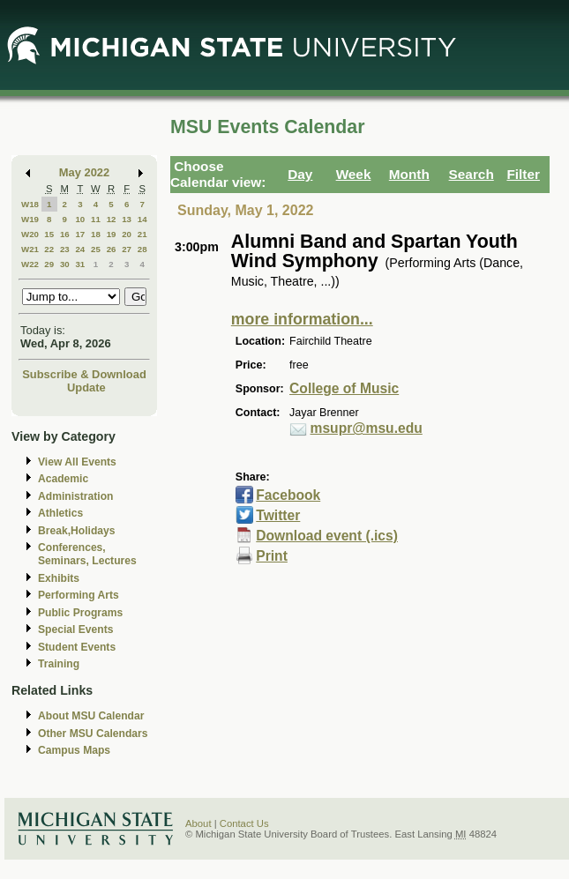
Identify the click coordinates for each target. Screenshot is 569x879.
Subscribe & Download (84, 374)
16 (65, 234)
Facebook (288, 495)
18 (96, 234)
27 (126, 249)
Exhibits (58, 578)
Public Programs (80, 613)
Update (86, 387)
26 (111, 249)
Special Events (75, 629)
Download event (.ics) (327, 535)
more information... (302, 319)
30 (65, 264)
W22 (30, 264)
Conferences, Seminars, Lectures (87, 554)
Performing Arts (78, 595)
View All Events (77, 462)
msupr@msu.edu (367, 428)
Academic (63, 479)
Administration (75, 496)
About (198, 823)
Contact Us (244, 823)
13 (126, 219)
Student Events (77, 647)
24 (80, 249)
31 (80, 264)
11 (96, 219)
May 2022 (84, 172)
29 (49, 264)
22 (49, 249)
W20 (30, 234)
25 (96, 249)
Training (58, 664)
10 (80, 219)
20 (126, 234)
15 (49, 234)
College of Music (344, 388)
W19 (30, 219)
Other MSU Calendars (93, 733)
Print (272, 555)
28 (142, 249)
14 (142, 219)
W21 (30, 249)
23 (65, 249)
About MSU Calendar (91, 716)
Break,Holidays (77, 531)
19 (111, 234)
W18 (30, 204)
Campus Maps (74, 750)
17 (80, 234)
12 (111, 219)
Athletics (60, 513)
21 (142, 234)
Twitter (278, 515)
